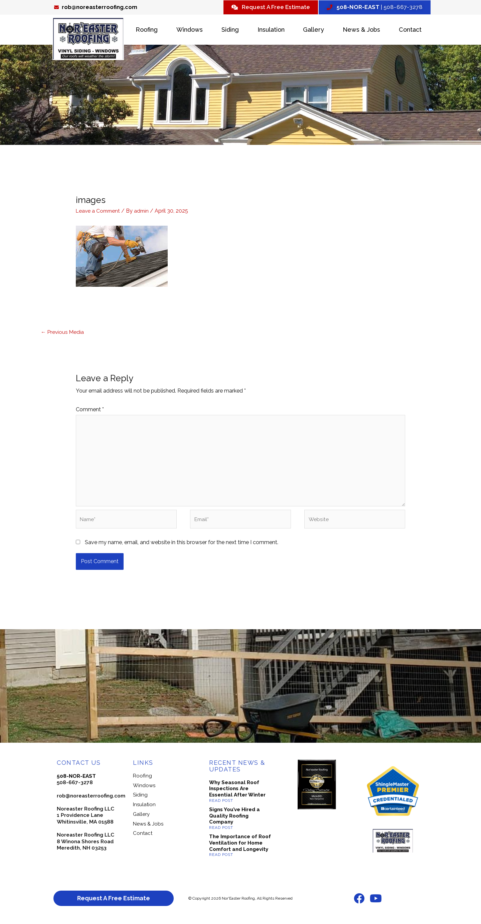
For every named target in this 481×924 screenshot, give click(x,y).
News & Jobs (361, 30)
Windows (189, 30)
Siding (230, 30)
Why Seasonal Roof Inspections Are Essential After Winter (237, 793)
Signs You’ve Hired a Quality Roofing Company (234, 820)
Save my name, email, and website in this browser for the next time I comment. (181, 547)
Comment (90, 411)
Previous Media (63, 332)
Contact (410, 30)
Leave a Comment (99, 212)
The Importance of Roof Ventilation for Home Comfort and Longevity (240, 847)
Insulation (271, 30)
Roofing (147, 30)
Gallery (313, 30)
